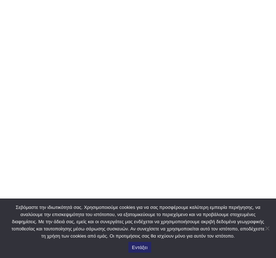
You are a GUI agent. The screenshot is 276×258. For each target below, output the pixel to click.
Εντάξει (140, 247)
